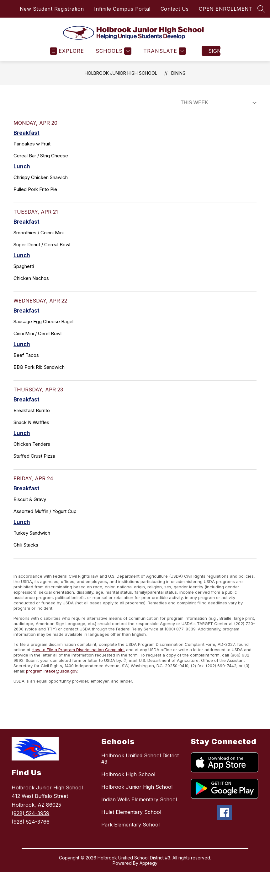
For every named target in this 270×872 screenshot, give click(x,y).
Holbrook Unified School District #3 (140, 758)
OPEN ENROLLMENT (226, 9)
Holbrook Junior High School (121, 73)
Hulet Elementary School (131, 812)
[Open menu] (67, 51)
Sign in (214, 51)
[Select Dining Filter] (217, 103)
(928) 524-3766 (31, 822)
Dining (178, 73)
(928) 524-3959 (30, 813)
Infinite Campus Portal (122, 9)
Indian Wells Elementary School (139, 799)
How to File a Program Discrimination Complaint (78, 649)
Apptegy (148, 863)
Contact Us (175, 9)
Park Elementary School (130, 824)
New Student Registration (52, 9)
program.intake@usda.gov (51, 670)
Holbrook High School (128, 774)
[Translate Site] (164, 51)
